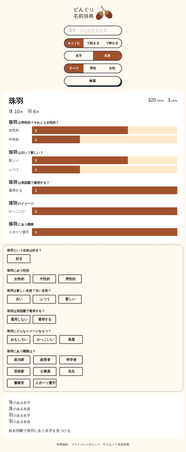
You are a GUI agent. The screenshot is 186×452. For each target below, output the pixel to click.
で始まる (93, 43)
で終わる (112, 43)
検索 (92, 81)
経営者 (45, 360)
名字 (79, 55)
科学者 (71, 360)
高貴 (71, 339)
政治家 (19, 360)
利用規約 (62, 444)
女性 (112, 68)
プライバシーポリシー (85, 444)
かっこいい (45, 339)
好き (19, 259)
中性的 (45, 279)
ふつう (45, 299)
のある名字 (19, 402)
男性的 (70, 279)
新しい (70, 299)
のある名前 (19, 409)
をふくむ (74, 43)
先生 (71, 371)
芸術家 (19, 371)
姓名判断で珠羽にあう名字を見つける (39, 430)
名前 (107, 55)
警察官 (19, 383)
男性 (93, 68)
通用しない (19, 319)
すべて (74, 68)
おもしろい (19, 339)
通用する (45, 319)
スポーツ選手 (45, 383)
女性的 (19, 279)
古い (19, 299)
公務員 (45, 371)
